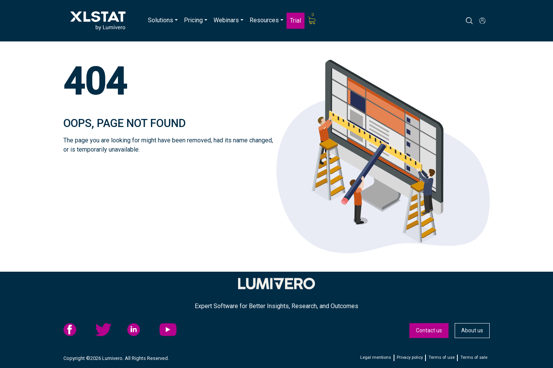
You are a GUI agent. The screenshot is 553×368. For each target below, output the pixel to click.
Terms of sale (473, 357)
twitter (109, 329)
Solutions (160, 20)
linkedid (141, 329)
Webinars (226, 20)
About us (472, 330)
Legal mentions (375, 357)
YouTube (173, 329)
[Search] (476, 20)
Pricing (193, 20)
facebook (77, 329)
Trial (295, 20)
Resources (264, 20)
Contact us (429, 330)
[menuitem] (163, 21)
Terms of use (442, 357)
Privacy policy (410, 357)
